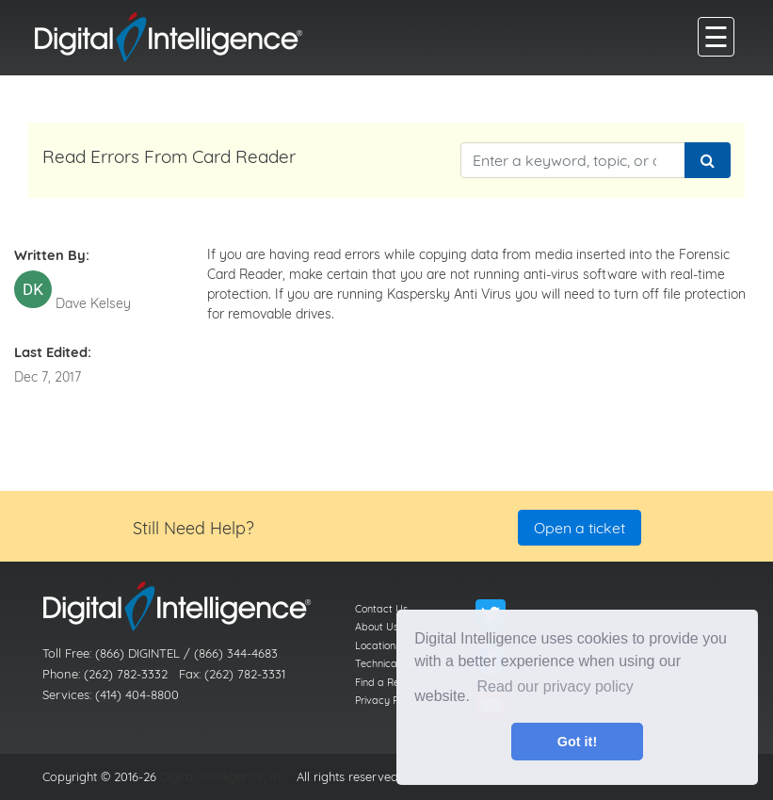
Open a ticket (579, 527)
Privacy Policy (387, 700)
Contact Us (381, 608)
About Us (376, 626)
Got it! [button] (577, 741)
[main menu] (716, 37)
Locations (377, 645)
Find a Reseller (389, 682)
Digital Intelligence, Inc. (224, 776)
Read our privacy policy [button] (555, 686)
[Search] (707, 160)
